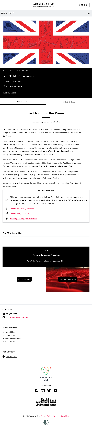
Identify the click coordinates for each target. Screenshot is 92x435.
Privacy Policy (46, 416)
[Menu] (5, 5)
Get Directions (24, 279)
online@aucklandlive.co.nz (17, 317)
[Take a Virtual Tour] (67, 279)
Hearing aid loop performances (23, 218)
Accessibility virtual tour (20, 213)
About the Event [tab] (23, 102)
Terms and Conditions (61, 416)
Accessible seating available (22, 208)
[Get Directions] (24, 279)
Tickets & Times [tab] (69, 102)
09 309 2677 (11, 314)
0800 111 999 (11, 356)
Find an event (45, 13)
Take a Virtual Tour (68, 279)
